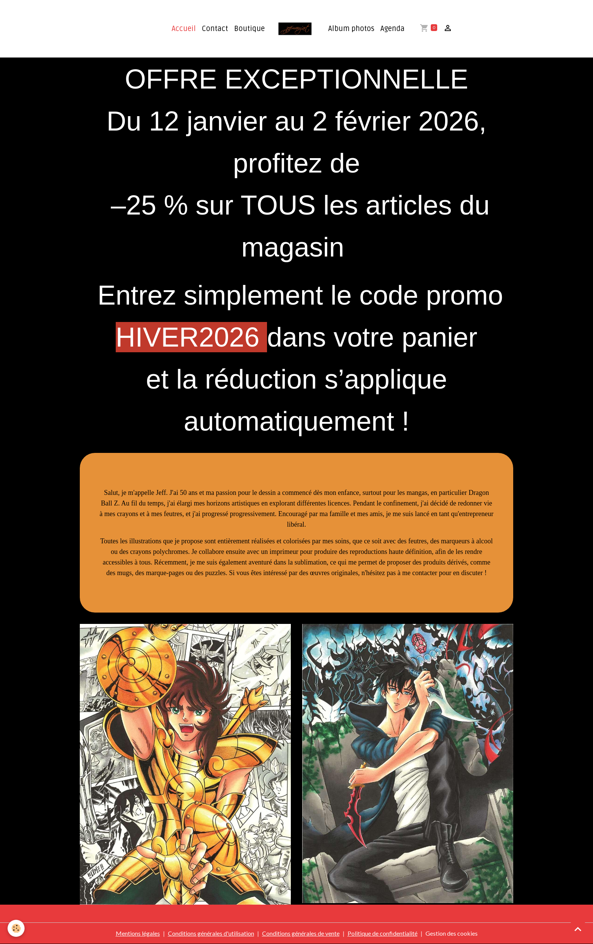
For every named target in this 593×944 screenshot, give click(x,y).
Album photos (351, 28)
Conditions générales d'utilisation (211, 933)
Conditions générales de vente (301, 933)
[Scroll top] (577, 928)
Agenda (392, 28)
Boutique (249, 28)
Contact (215, 28)
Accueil (184, 28)
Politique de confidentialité (383, 933)
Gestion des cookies (451, 933)
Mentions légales (138, 933)
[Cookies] (16, 928)
